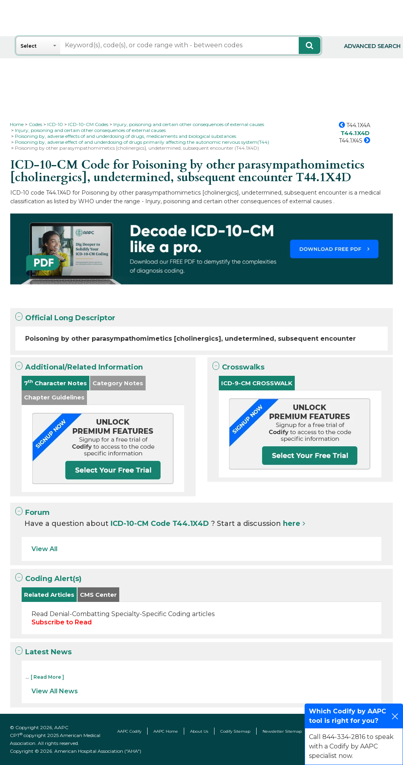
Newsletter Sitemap (282, 731)
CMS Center (98, 594)
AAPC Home (165, 731)
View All (44, 549)
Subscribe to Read (61, 622)
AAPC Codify (129, 731)
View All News (54, 691)
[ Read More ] (47, 677)
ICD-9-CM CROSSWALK (256, 383)
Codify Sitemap (235, 731)
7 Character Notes (55, 383)
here (291, 523)
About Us (199, 731)
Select (28, 46)
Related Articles (49, 594)
